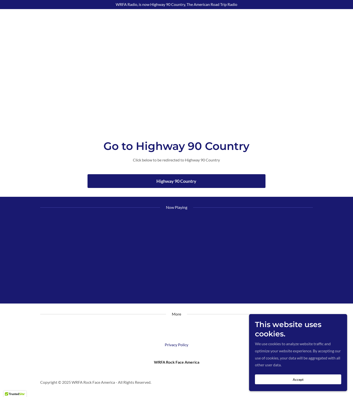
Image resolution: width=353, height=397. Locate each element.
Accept (298, 379)
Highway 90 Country (176, 181)
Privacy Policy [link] (176, 344)
